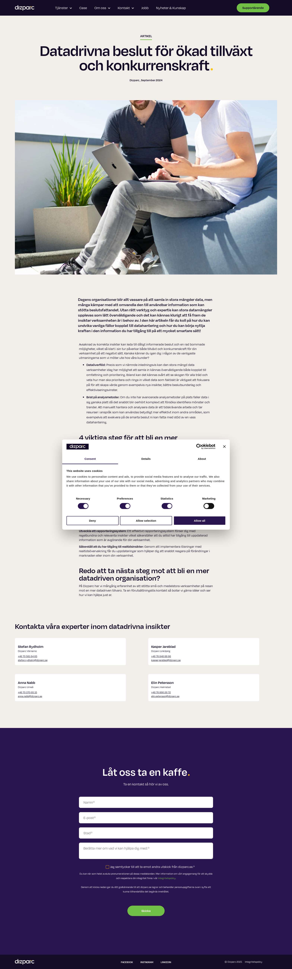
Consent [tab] (90, 458)
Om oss (102, 7)
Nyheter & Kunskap (171, 7)
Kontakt (126, 7)
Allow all (199, 520)
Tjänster (63, 7)
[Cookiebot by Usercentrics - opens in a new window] (199, 446)
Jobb (145, 7)
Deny (92, 520)
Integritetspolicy (166, 878)
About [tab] (202, 458)
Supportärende (253, 8)
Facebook (127, 962)
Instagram (146, 962)
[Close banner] (224, 446)
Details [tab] (146, 458)
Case (83, 7)
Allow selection (146, 520)
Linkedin (166, 962)
